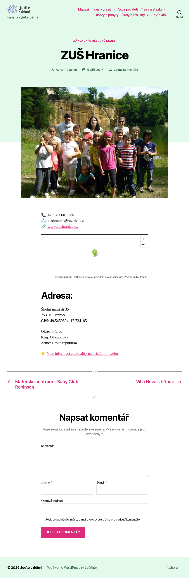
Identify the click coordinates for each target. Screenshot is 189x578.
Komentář (47, 446)
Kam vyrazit (102, 9)
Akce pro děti (127, 9)
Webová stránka (52, 501)
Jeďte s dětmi (31, 567)
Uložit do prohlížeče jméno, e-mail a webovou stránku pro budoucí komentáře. (93, 519)
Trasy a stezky (152, 9)
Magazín (84, 9)
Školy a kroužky (133, 15)
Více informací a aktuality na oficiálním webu (82, 353)
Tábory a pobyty (106, 15)
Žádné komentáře (126, 70)
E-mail (101, 482)
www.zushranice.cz (62, 226)
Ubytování (158, 15)
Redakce (71, 70)
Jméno (47, 482)
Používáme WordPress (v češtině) (72, 567)
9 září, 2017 (95, 70)
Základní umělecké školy (94, 41)
